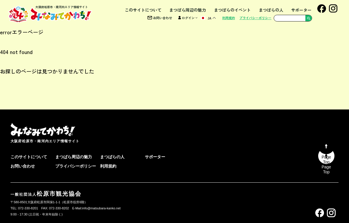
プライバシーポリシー (255, 17)
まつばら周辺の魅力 (187, 10)
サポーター (301, 10)
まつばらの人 (271, 10)
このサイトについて (143, 10)
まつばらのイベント (232, 10)
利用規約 (228, 17)
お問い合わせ (159, 17)
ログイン (187, 17)
